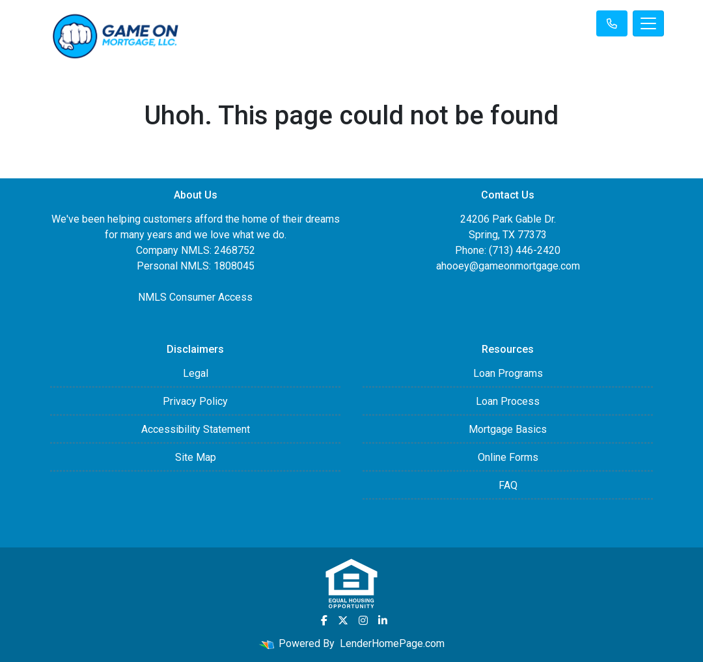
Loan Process (508, 401)
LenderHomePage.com (392, 643)
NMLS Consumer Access (195, 297)
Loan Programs (508, 373)
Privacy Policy (195, 401)
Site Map (195, 457)
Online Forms (508, 457)
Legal (195, 373)
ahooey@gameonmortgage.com (508, 266)
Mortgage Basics (508, 429)
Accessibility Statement (195, 429)
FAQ (508, 485)
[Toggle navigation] (648, 23)
